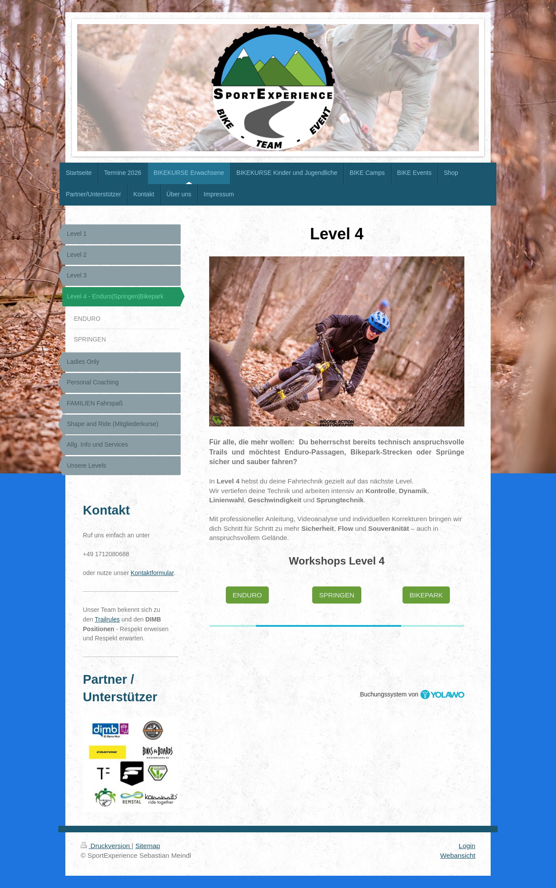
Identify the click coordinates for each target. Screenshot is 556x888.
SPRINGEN (336, 595)
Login (467, 845)
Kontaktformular (152, 572)
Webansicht (457, 855)
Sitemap (147, 845)
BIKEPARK (426, 595)
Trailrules (107, 619)
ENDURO (247, 595)
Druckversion (106, 845)
